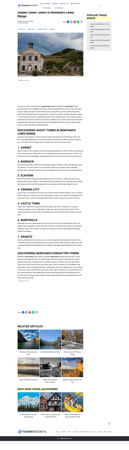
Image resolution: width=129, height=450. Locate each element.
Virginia (20, 193)
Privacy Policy (75, 431)
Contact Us (93, 431)
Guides (58, 3)
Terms (69, 431)
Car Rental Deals (42, 29)
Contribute (64, 431)
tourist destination (48, 195)
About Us (58, 431)
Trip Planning (90, 3)
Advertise (99, 431)
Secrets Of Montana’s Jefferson (28, 379)
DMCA (104, 431)
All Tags (109, 431)
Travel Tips (67, 3)
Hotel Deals (22, 29)
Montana (52, 29)
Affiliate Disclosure (84, 431)
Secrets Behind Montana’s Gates (50, 352)
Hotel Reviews (102, 3)
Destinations (48, 3)
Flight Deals (31, 29)
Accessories (78, 3)
